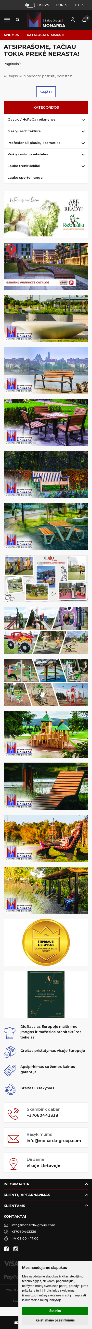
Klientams (14, 1206)
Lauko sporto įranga (25, 177)
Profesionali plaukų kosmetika (34, 143)
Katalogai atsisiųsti (45, 35)
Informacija (16, 1184)
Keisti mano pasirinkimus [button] (55, 1320)
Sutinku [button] (55, 1311)
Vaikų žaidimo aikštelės (28, 154)
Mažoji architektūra (24, 131)
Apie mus (11, 35)
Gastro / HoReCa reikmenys (32, 119)
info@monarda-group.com (54, 1140)
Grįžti (46, 92)
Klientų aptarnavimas (27, 1195)
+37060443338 (42, 1115)
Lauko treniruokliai (24, 166)
